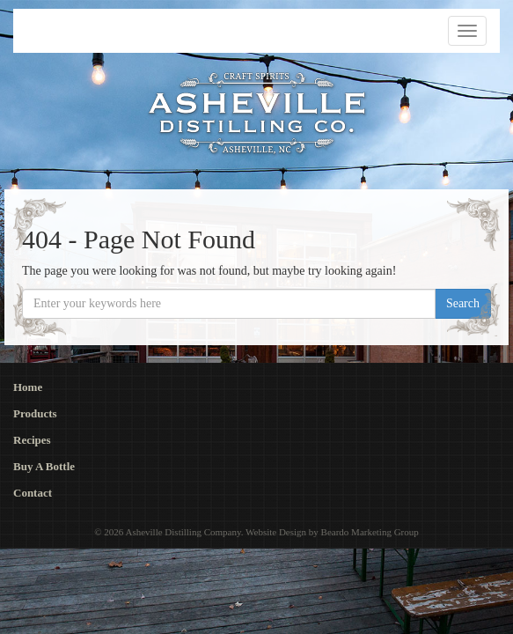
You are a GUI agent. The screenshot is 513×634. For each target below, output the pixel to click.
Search (463, 303)
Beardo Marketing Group (370, 532)
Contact (32, 492)
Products (35, 413)
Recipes (32, 439)
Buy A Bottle (44, 466)
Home (27, 387)
